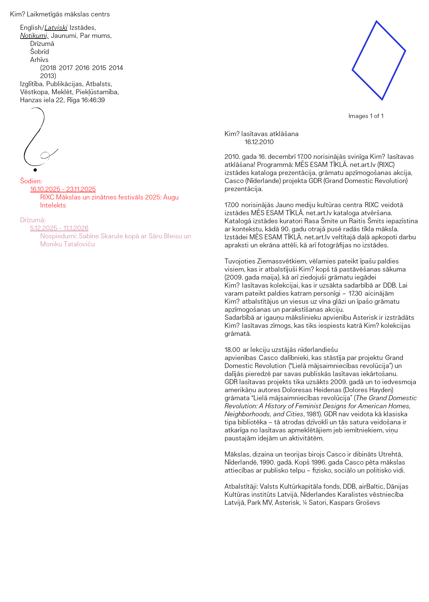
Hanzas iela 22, (42, 100)
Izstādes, (83, 27)
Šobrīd (39, 51)
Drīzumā (42, 43)
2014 (116, 67)
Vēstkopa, (34, 91)
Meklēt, (62, 91)
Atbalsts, (99, 83)
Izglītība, (32, 83)
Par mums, (96, 35)
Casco (268, 357)
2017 (66, 67)
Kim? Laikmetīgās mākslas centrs (60, 14)
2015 (99, 67)
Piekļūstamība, (97, 91)
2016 (82, 67)
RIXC (372, 204)
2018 (49, 67)
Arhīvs (39, 59)
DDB (389, 285)
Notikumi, (34, 35)
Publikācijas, (64, 83)
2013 (47, 75)
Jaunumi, (64, 35)
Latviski (56, 27)
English (31, 27)
